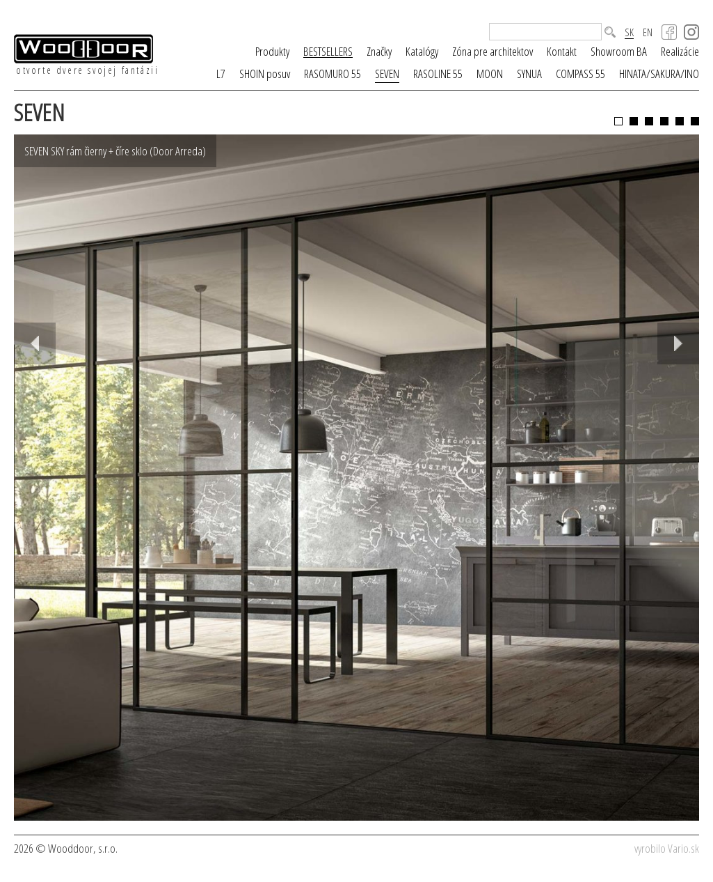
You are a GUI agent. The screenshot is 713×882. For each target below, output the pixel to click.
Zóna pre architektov (492, 51)
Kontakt (562, 51)
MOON (489, 73)
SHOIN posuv (264, 73)
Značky (379, 51)
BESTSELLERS (328, 51)
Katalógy (422, 51)
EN (647, 32)
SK (629, 32)
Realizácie (680, 51)
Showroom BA (619, 51)
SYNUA (529, 73)
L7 (220, 73)
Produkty (272, 51)
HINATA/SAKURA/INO (659, 73)
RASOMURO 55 (332, 73)
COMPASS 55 (580, 73)
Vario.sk (683, 848)
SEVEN (387, 73)
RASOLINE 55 (438, 73)
